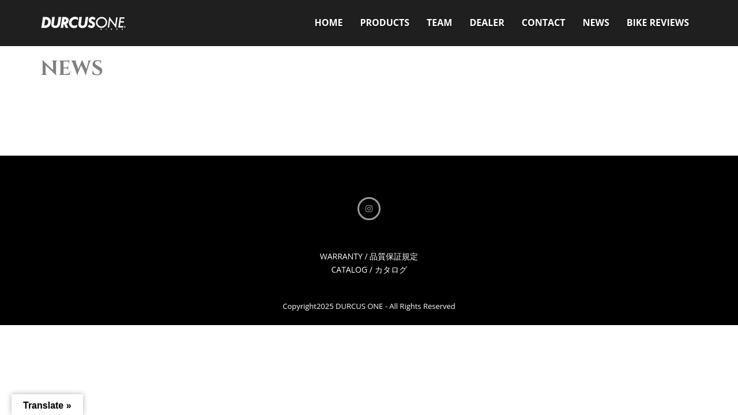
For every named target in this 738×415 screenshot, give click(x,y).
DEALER (486, 22)
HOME (328, 22)
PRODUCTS (384, 22)
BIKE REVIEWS (658, 22)
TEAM (439, 22)
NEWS (596, 22)
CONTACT (544, 22)
